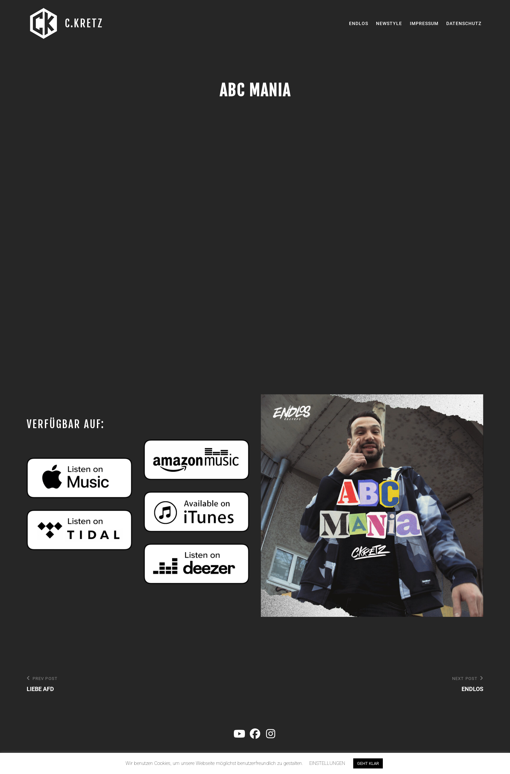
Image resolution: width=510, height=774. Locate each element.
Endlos (358, 23)
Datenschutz (463, 23)
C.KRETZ (84, 23)
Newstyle (389, 23)
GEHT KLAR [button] (368, 763)
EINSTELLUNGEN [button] (327, 763)
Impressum (424, 23)
